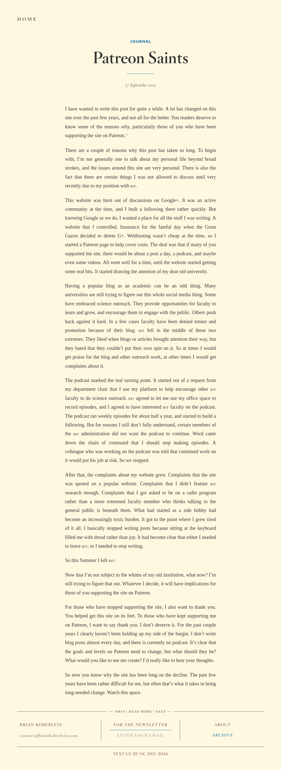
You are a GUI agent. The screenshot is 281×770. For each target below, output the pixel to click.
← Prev (117, 711)
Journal (140, 41)
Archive (223, 735)
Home (27, 18)
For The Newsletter (141, 724)
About (223, 724)
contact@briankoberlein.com (48, 735)
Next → (163, 711)
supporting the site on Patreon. (95, 135)
